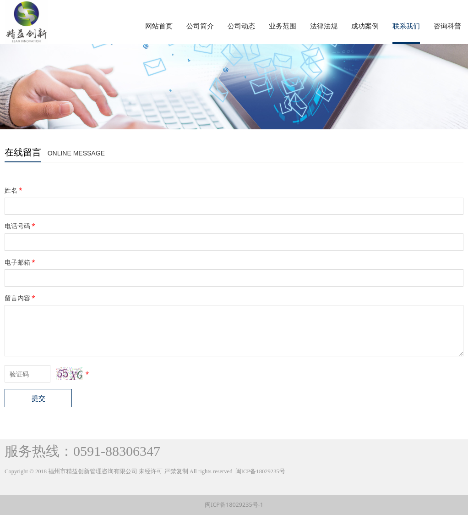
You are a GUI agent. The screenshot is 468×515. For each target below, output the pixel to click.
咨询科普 (447, 25)
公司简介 (200, 25)
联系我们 (406, 25)
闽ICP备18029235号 (260, 471)
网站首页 (159, 25)
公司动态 (241, 25)
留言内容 (21, 297)
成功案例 (365, 25)
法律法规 (323, 25)
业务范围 (282, 25)
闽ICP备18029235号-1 (234, 505)
